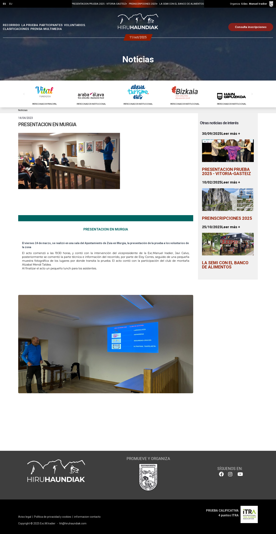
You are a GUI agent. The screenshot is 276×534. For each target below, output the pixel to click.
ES (4, 3)
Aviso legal (24, 516)
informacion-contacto (87, 516)
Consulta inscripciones (250, 27)
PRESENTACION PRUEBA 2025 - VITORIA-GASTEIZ (86, 3)
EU (10, 3)
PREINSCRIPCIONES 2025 (130, 3)
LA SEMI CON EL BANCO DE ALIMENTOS (169, 3)
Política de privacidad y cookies (52, 516)
